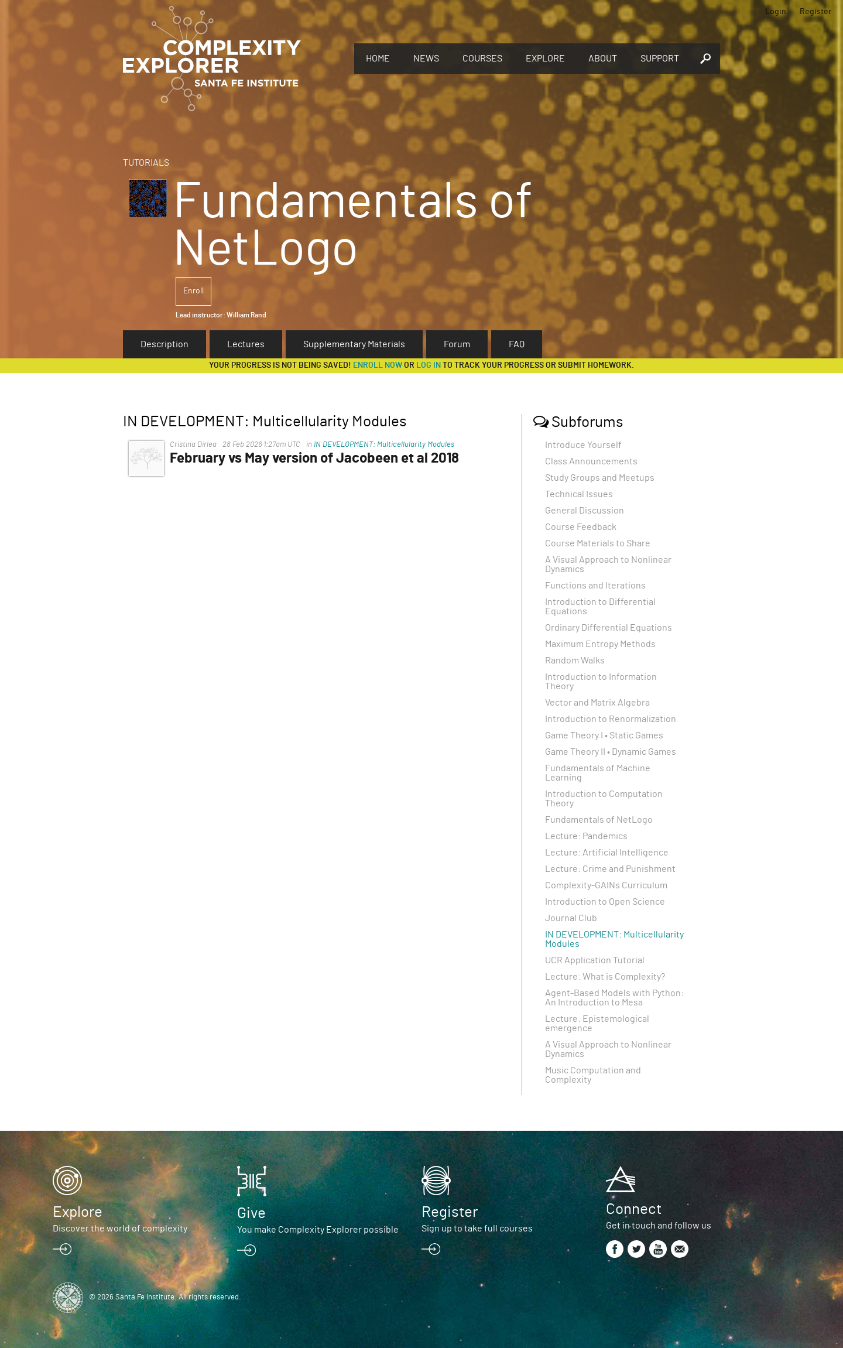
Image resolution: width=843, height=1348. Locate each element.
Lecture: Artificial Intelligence (607, 852)
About (602, 58)
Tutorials (146, 162)
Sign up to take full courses (477, 1228)
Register (815, 12)
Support (659, 58)
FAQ (517, 344)
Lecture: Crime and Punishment (610, 869)
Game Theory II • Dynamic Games (610, 752)
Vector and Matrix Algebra (597, 702)
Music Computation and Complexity (593, 1075)
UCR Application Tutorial (595, 960)
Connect (634, 1209)
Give (251, 1213)
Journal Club (571, 918)
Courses (482, 58)
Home (378, 58)
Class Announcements (591, 461)
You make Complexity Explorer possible (318, 1229)
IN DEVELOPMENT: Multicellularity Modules (384, 445)
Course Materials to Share (597, 543)
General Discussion (584, 510)
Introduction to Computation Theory (604, 798)
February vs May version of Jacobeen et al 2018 (314, 458)
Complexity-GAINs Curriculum (606, 885)
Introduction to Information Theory (601, 681)
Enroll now (377, 365)
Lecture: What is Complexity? (605, 976)
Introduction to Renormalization (610, 719)
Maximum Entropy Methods (600, 644)
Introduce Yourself (583, 445)
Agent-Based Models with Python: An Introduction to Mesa (614, 997)
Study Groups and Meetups (599, 478)
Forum (457, 344)
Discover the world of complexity (120, 1228)
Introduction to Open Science (605, 901)
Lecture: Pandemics (586, 836)
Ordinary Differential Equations (608, 627)
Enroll (193, 291)
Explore (545, 58)
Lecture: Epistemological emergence (597, 1023)
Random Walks (575, 660)
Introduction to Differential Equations (600, 606)
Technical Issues (579, 494)
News (426, 58)
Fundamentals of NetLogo (599, 819)
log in (428, 365)
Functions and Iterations (595, 585)
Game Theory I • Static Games (604, 735)
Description (164, 344)
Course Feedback (580, 527)
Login (775, 12)
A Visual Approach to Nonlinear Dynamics (608, 564)
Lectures (246, 344)
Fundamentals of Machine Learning (597, 773)
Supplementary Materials (354, 344)
